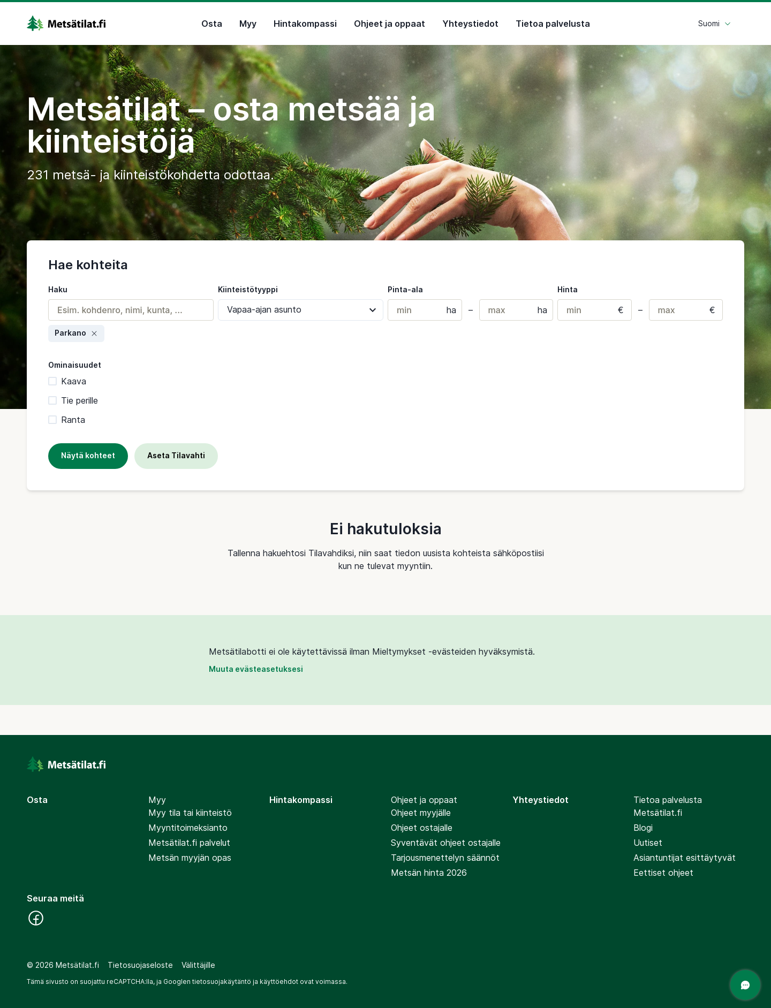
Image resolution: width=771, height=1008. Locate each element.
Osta (211, 23)
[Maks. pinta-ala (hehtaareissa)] (516, 310)
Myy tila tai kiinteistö (190, 812)
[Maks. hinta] (686, 310)
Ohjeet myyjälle (421, 812)
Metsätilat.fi (657, 812)
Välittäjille (198, 964)
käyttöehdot (279, 981)
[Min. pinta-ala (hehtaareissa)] (425, 310)
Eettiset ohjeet (663, 872)
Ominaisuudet (74, 364)
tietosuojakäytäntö (221, 981)
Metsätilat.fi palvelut (189, 842)
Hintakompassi (305, 23)
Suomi (714, 23)
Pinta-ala (405, 289)
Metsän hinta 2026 (429, 872)
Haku (57, 289)
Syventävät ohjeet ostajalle (446, 842)
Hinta (567, 289)
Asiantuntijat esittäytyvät (684, 857)
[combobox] (131, 310)
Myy (247, 23)
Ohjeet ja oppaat (389, 23)
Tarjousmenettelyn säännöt (445, 857)
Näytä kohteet (88, 455)
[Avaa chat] (745, 985)
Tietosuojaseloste (140, 964)
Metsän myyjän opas (189, 857)
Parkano (76, 332)
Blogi (643, 827)
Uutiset (647, 842)
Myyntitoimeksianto (188, 827)
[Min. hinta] (594, 310)
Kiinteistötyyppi (248, 289)
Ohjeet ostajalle (421, 827)
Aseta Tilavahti (176, 455)
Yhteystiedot (470, 23)
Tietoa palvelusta (553, 23)
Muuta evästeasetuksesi (256, 668)
